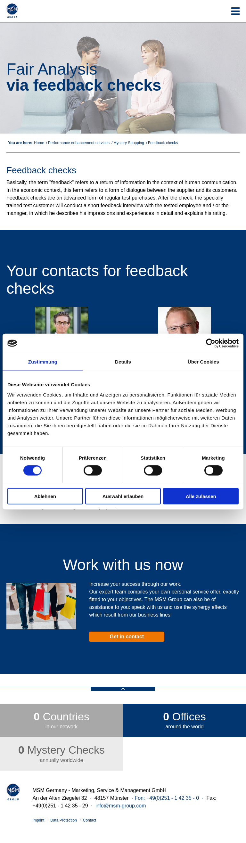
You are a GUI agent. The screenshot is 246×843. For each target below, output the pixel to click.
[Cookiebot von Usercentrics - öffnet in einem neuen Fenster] (211, 343)
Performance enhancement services (79, 143)
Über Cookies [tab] (203, 361)
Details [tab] (123, 361)
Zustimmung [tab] (42, 361)
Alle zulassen (201, 496)
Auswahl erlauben (123, 496)
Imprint (39, 820)
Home (39, 143)
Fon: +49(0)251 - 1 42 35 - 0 (167, 798)
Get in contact (127, 636)
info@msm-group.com (120, 805)
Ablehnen (45, 496)
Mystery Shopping (128, 143)
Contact (89, 820)
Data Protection (63, 820)
